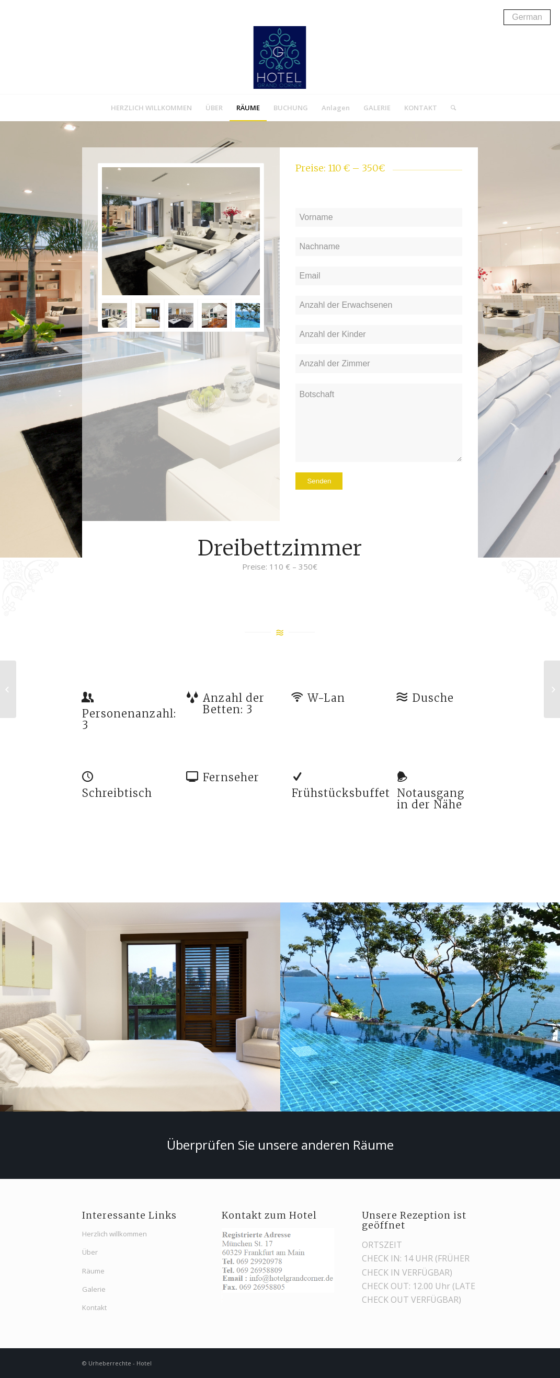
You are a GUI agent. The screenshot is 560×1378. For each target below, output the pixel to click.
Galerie (94, 1289)
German (527, 17)
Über (90, 1252)
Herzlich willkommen (114, 1233)
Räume (93, 1271)
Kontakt (94, 1307)
